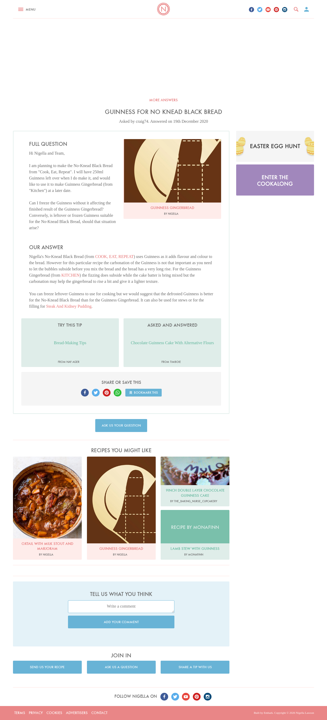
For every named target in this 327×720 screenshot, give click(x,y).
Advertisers (77, 712)
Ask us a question (121, 667)
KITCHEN (70, 275)
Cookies (54, 712)
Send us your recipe (47, 667)
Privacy (36, 712)
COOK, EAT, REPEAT (114, 256)
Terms (19, 712)
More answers (163, 100)
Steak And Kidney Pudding (69, 306)
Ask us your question (121, 425)
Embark (268, 712)
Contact (99, 712)
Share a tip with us (195, 667)
